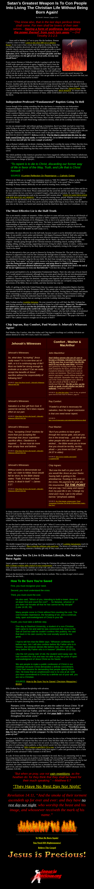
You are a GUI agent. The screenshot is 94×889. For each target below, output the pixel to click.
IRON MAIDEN (65, 90)
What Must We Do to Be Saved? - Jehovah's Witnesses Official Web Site (25, 417)
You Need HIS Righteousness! (47, 843)
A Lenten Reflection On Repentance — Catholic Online (48, 175)
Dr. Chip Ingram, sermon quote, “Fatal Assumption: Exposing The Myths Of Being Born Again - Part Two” (67, 503)
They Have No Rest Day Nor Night (47, 786)
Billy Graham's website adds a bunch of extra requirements (29, 565)
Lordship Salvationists (72, 544)
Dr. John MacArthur (62, 392)
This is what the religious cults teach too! (42, 546)
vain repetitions (60, 773)
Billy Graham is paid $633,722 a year (39, 747)
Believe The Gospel (47, 848)
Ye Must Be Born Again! (46, 838)
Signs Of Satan (74, 88)
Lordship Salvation (30, 302)
